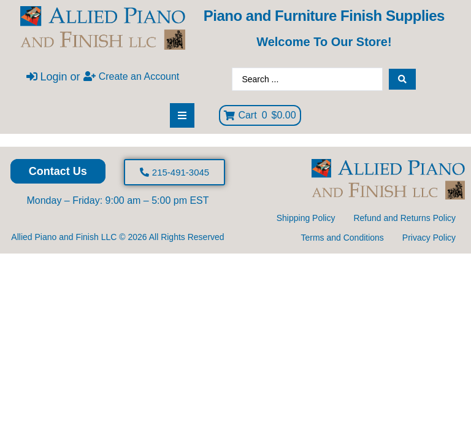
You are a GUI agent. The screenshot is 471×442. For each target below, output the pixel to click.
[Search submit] (402, 79)
